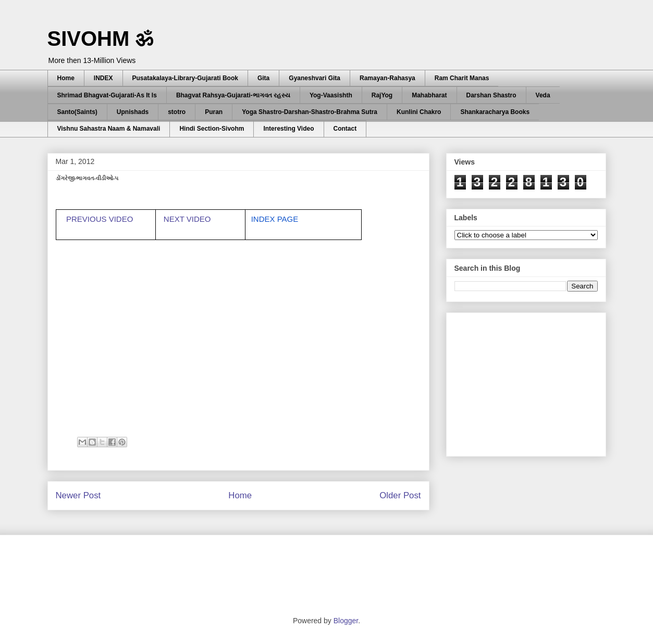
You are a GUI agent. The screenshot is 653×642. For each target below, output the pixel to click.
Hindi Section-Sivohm (211, 128)
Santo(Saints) (77, 112)
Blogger (346, 620)
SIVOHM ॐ (100, 38)
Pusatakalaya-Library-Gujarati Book (185, 78)
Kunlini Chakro (419, 112)
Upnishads (133, 112)
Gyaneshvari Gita (314, 78)
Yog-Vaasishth (331, 95)
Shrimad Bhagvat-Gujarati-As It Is (107, 95)
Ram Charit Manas (462, 78)
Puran (214, 112)
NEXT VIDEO (188, 219)
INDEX (103, 78)
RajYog (382, 95)
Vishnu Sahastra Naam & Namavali (109, 128)
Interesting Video (288, 128)
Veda (543, 95)
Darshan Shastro (491, 95)
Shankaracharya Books (494, 112)
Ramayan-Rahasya (387, 78)
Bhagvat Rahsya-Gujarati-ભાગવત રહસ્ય (233, 95)
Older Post (400, 495)
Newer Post (78, 495)
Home (66, 78)
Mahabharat (429, 95)
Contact (345, 128)
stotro (177, 112)
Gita (263, 78)
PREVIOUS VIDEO (99, 219)
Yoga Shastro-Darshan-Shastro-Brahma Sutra (309, 112)
